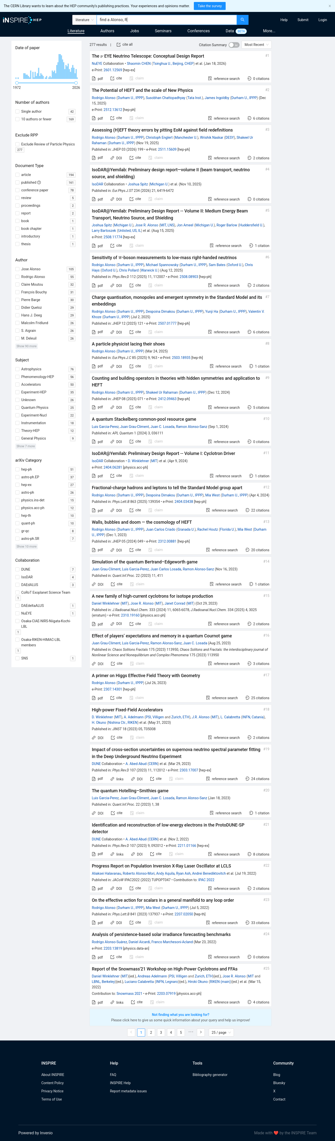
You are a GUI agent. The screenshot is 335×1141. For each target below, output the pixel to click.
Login (322, 20)
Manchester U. (186, 137)
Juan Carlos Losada (165, 569)
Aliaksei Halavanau (106, 873)
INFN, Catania (252, 717)
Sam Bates (217, 265)
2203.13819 (113, 948)
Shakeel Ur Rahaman (162, 392)
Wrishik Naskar (211, 137)
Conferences (198, 31)
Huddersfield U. (251, 225)
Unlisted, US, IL (129, 231)
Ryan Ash (183, 873)
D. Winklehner (138, 461)
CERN (153, 764)
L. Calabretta (230, 717)
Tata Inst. (194, 98)
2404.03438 (183, 502)
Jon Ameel (185, 225)
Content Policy (52, 1083)
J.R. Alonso (200, 717)
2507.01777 (167, 323)
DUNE (96, 764)
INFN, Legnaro (167, 982)
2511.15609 (167, 149)
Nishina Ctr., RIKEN (122, 723)
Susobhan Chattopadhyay (165, 98)
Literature (76, 31)
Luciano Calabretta (139, 982)
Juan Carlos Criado (160, 529)
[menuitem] (284, 20)
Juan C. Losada (162, 427)
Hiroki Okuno (198, 982)
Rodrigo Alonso (103, 98)
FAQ (113, 1075)
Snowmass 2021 (129, 994)
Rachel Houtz (207, 529)
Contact (279, 1099)
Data (230, 31)
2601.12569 (113, 70)
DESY (229, 137)
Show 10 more (27, 546)
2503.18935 (181, 358)
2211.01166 (187, 846)
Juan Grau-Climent (134, 427)
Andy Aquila (165, 873)
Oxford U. (235, 265)
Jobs (134, 31)
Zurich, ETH (180, 717)
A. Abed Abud (136, 764)
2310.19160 (130, 615)
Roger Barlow (226, 225)
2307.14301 (113, 689)
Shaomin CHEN (139, 64)
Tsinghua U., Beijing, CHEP (173, 64)
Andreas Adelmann (152, 976)
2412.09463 (167, 399)
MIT (154, 461)
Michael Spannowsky (162, 265)
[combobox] (167, 20)
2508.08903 (189, 277)
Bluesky (279, 1083)
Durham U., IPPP (130, 98)
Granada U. (186, 529)
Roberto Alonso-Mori (139, 873)
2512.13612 (113, 110)
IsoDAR (97, 184)
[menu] (292, 20)
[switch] (234, 45)
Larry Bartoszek (104, 231)
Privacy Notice (52, 1091)
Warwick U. (149, 270)
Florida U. (227, 529)
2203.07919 (166, 994)
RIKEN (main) (220, 982)
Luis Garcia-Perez (105, 427)
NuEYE (97, 64)
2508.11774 (113, 237)
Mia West (212, 495)
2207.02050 (183, 914)
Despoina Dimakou (160, 311)
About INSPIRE (52, 1075)
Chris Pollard (129, 270)
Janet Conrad (175, 603)
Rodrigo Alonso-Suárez (109, 942)
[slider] (17, 83)
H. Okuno (99, 723)
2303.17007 (189, 770)
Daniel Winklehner (105, 603)
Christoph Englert (159, 137)
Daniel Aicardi (139, 942)
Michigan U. (159, 184)
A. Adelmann (134, 717)
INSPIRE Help (120, 1083)
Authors (107, 31)
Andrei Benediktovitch (209, 873)
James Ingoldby (217, 98)
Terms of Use (51, 1099)
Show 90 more (27, 346)
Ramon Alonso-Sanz (191, 427)
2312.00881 (167, 541)
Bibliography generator (210, 1075)
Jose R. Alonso (146, 225)
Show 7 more (26, 446)
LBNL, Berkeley (103, 982)
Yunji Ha (211, 311)
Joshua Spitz (138, 184)
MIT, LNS (167, 225)
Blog (276, 1075)
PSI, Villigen (155, 717)
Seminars (163, 31)
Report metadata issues (128, 1091)
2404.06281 (113, 467)
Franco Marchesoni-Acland (172, 942)
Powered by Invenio (35, 1133)
